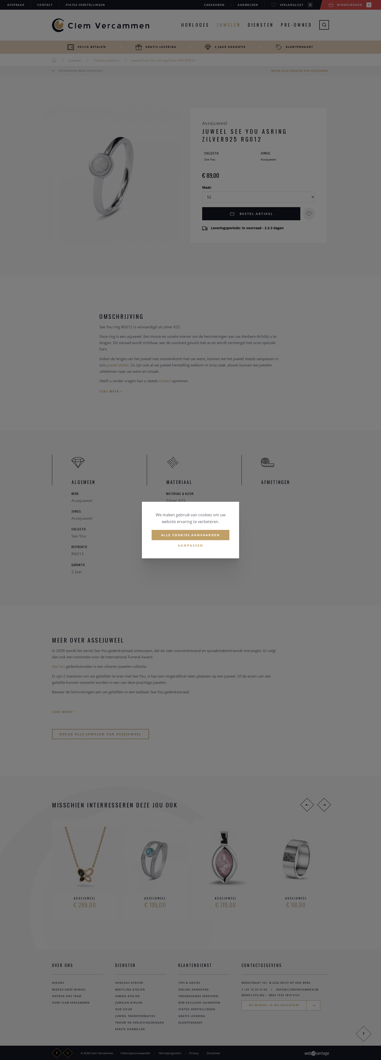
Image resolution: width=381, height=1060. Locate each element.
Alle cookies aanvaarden (190, 535)
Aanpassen (190, 545)
